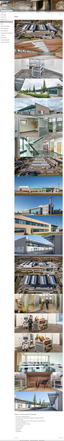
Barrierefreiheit (41, 440)
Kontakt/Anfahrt (5, 42)
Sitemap (26, 10)
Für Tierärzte (4, 30)
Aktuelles (3, 17)
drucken (61, 14)
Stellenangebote (5, 40)
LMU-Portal (22, 10)
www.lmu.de (17, 10)
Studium (3, 35)
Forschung (4, 37)
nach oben (60, 437)
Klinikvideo (3, 14)
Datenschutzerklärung (34, 440)
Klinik (2, 21)
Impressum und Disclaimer (24, 440)
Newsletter (4, 19)
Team (2, 24)
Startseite (2, 12)
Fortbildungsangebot (6, 33)
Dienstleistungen (5, 26)
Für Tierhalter (4, 28)
